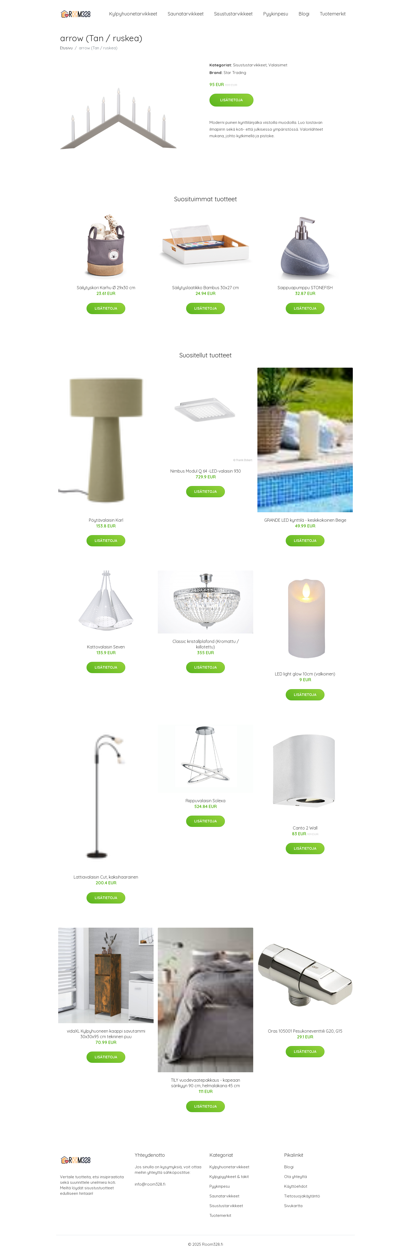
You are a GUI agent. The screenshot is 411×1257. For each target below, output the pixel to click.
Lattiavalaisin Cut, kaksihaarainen (106, 880)
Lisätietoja (231, 103)
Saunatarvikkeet (186, 16)
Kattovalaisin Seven (106, 650)
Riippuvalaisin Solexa (205, 804)
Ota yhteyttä (295, 1180)
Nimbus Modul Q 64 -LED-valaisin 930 (205, 474)
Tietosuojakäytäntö (302, 1199)
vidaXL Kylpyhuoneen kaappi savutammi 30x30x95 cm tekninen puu (106, 1037)
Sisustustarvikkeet (233, 16)
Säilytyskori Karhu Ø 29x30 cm (106, 291)
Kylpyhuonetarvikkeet (133, 16)
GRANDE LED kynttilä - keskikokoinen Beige (305, 523)
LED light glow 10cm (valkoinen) (305, 677)
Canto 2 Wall (305, 831)
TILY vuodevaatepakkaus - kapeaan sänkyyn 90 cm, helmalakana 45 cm (205, 1086)
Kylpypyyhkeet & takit (229, 1180)
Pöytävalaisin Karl (106, 523)
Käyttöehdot (295, 1189)
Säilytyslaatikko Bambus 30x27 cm (205, 291)
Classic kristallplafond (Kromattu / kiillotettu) (205, 647)
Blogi (304, 16)
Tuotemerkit (333, 16)
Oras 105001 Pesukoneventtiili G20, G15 (305, 1034)
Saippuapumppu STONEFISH (305, 291)
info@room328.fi (150, 1187)
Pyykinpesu (275, 16)
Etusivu (66, 51)
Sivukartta (293, 1209)
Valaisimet (277, 68)
